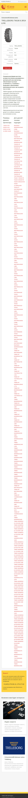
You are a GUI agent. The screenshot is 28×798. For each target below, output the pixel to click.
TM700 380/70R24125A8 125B (18, 247)
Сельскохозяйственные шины (9, 17)
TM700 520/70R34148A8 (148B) (18, 320)
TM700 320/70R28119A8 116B (18, 275)
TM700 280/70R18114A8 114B (18, 208)
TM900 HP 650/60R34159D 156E (18, 502)
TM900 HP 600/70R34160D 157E (18, 508)
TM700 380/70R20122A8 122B (18, 230)
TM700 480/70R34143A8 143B (18, 314)
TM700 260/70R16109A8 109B (18, 196)
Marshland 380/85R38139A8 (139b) (18, 127)
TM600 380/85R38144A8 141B (18, 611)
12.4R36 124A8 (7, 131)
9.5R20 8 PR (6, 127)
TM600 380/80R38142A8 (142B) (18, 605)
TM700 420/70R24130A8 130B (18, 253)
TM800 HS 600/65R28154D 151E (18, 410)
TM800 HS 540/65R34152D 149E (18, 421)
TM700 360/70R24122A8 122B (18, 241)
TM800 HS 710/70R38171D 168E (18, 395)
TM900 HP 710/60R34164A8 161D (18, 513)
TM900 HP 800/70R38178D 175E (18, 361)
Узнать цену (7, 68)
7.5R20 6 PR (6, 125)
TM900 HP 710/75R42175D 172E (18, 378)
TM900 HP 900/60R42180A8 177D (18, 384)
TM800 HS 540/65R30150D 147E (18, 416)
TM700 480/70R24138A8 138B (18, 264)
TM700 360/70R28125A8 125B (18, 281)
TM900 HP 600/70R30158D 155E (18, 491)
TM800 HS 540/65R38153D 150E (18, 433)
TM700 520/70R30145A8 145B (18, 309)
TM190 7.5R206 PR (19, 178)
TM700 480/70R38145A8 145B (18, 326)
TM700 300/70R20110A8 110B (18, 213)
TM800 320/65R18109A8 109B (18, 438)
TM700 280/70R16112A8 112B (18, 202)
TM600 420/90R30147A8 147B (18, 577)
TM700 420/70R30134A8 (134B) (18, 299)
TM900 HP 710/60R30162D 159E (18, 496)
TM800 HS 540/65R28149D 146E (18, 405)
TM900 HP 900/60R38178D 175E (18, 367)
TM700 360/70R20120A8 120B (18, 224)
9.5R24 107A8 (6, 129)
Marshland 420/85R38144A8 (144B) (18, 133)
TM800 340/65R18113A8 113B (18, 444)
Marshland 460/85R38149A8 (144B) (18, 346)
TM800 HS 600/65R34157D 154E (18, 427)
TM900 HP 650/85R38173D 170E (18, 356)
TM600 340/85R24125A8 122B (18, 538)
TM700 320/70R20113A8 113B (18, 219)
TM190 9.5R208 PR (19, 180)
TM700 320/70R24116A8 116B (18, 236)
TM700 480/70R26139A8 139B (18, 269)
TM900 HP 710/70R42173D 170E (18, 373)
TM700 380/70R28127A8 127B (18, 286)
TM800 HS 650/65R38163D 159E (18, 390)
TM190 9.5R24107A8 (19, 181)
